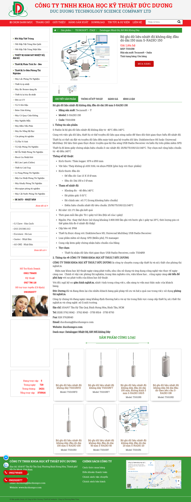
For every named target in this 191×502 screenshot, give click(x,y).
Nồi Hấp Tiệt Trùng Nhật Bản (27, 49)
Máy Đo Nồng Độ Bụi (24, 131)
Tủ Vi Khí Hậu (21, 105)
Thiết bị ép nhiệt (21, 84)
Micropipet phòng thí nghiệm (27, 189)
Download (98, 22)
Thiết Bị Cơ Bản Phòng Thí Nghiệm (27, 72)
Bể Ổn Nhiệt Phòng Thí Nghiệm (28, 152)
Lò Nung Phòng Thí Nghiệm (26, 173)
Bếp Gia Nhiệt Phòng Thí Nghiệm (29, 178)
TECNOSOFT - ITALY (85, 30)
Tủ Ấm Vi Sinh (21, 142)
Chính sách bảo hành (94, 481)
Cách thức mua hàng (94, 467)
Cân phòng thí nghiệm (24, 136)
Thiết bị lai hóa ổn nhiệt (25, 95)
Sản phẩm (66, 30)
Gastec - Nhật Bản (22, 239)
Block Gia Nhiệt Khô (23, 157)
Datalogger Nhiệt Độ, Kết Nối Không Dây (120, 30)
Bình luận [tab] (129, 99)
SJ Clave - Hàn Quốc (23, 223)
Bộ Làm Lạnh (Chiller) (24, 162)
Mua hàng (144, 63)
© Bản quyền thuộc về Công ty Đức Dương (26, 499)
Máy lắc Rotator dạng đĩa (25, 89)
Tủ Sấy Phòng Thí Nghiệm (26, 147)
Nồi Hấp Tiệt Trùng (23, 38)
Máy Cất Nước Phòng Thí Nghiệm (29, 194)
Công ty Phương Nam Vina (68, 499)
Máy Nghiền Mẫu (22, 121)
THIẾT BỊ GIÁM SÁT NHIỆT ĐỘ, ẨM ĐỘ (29, 57)
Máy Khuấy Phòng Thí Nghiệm (28, 183)
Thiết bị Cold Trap (22, 168)
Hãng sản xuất (78, 22)
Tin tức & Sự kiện (119, 22)
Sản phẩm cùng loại (117, 337)
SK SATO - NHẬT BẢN (24, 199)
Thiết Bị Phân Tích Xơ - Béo (27, 64)
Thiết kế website (50, 499)
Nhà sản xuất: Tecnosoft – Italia (136, 52)
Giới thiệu (59, 22)
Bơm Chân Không (22, 110)
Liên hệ (137, 22)
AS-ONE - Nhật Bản (23, 244)
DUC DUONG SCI (21, 228)
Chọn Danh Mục (21, 22)
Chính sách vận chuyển (95, 476)
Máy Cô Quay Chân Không (26, 115)
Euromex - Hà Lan (22, 234)
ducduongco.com (73, 327)
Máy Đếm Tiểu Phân (23, 126)
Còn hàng (142, 56)
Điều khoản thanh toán (95, 472)
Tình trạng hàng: (128, 56)
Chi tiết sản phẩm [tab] (65, 99)
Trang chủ (43, 22)
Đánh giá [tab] (113, 99)
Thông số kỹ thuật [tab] (92, 99)
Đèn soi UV (19, 100)
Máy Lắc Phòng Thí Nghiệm (27, 79)
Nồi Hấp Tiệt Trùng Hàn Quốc (27, 44)
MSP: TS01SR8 (127, 48)
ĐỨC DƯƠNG (104, 262)
